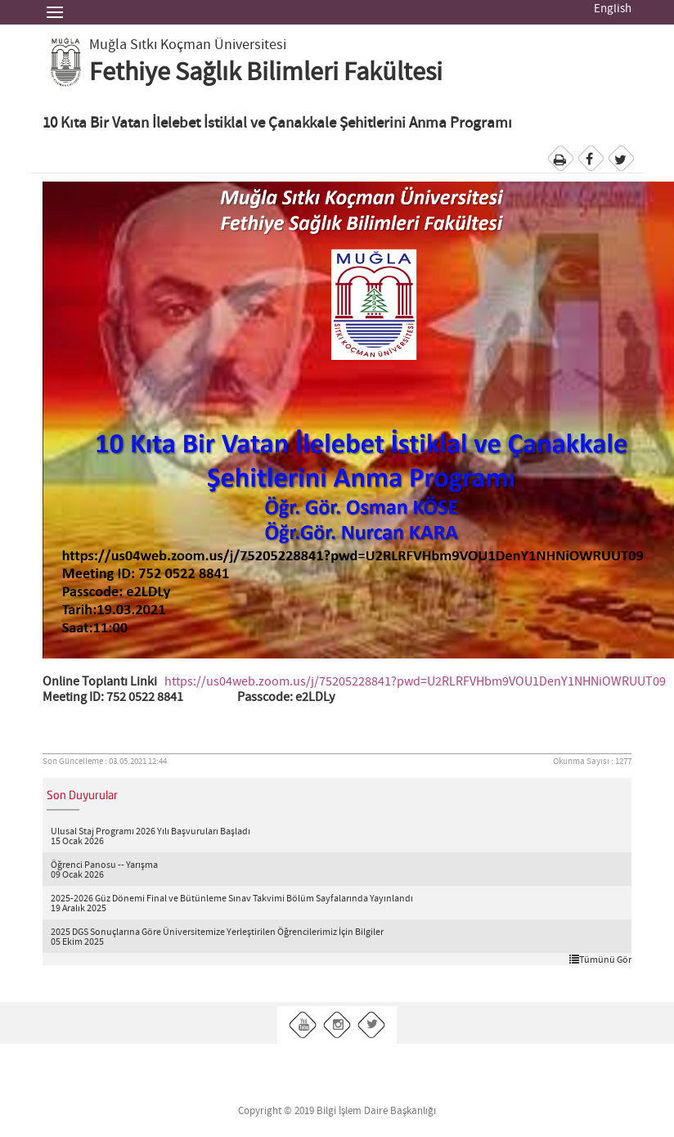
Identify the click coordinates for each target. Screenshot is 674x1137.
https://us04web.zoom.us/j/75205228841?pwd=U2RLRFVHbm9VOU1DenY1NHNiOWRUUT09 (415, 681)
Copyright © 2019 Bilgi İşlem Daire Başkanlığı (337, 1111)
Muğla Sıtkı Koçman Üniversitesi (187, 45)
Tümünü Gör (600, 959)
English (612, 9)
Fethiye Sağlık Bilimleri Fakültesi (266, 73)
